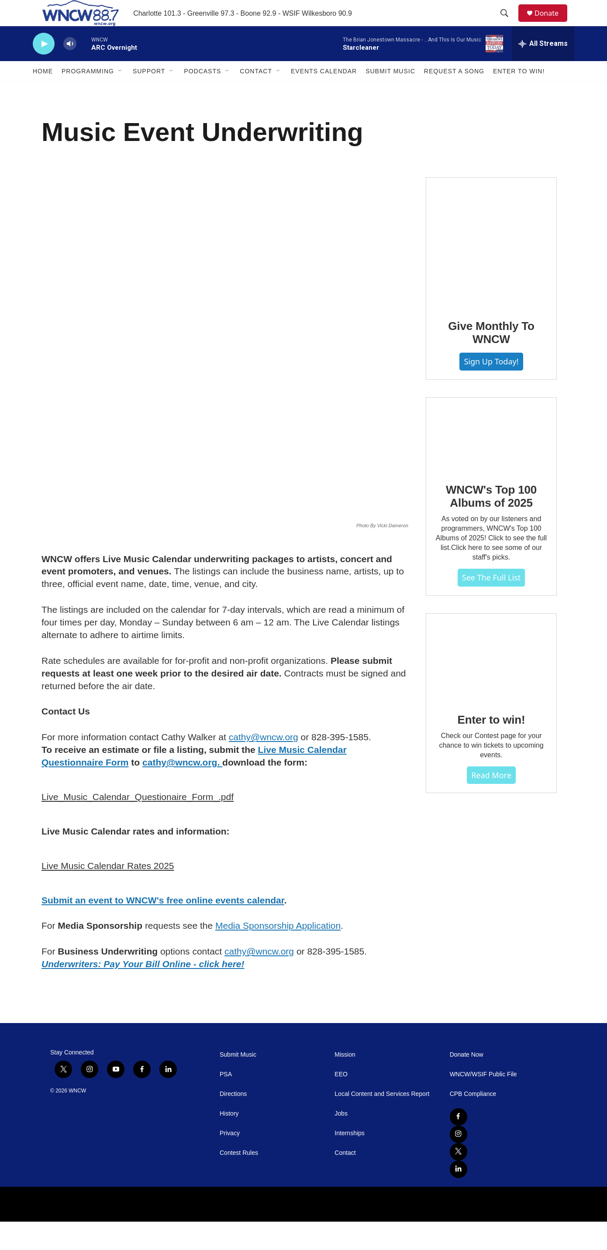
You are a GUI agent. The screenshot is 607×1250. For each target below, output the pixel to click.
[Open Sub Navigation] (120, 90)
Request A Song (454, 90)
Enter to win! (491, 783)
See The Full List (491, 640)
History (229, 1142)
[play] (44, 63)
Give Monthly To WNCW (491, 378)
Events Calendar (324, 90)
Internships (349, 1161)
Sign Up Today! (491, 407)
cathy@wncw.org (263, 765)
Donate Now (466, 1083)
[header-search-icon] (508, 23)
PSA (226, 1102)
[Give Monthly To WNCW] (491, 288)
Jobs (341, 1142)
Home (43, 90)
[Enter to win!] (491, 720)
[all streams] (543, 63)
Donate (552, 22)
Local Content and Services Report (382, 1122)
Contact (256, 90)
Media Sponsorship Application (278, 954)
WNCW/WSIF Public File (483, 1102)
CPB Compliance (473, 1122)
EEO (341, 1102)
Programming (88, 90)
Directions (233, 1122)
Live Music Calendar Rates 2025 (107, 894)
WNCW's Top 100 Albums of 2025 (491, 559)
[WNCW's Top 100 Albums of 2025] (491, 497)
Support (149, 90)
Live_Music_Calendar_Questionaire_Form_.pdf (137, 825)
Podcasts (202, 90)
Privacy (230, 1161)
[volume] (69, 63)
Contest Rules (239, 1181)
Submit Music (390, 90)
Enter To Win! (519, 90)
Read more (491, 838)
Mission (345, 1083)
